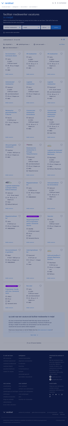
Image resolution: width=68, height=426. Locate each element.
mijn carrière (24, 6)
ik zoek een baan (6, 6)
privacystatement (52, 412)
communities (7, 388)
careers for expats (8, 371)
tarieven (21, 371)
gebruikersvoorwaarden (39, 412)
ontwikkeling (7, 386)
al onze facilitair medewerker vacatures (22, 332)
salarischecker (7, 402)
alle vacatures (7, 358)
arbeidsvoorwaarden (9, 396)
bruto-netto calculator (9, 404)
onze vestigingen (23, 394)
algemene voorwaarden (25, 361)
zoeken (56, 27)
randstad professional (9, 363)
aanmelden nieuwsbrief (25, 377)
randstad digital (8, 366)
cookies (61, 412)
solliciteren (6, 394)
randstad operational (9, 361)
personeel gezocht (24, 374)
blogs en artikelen (8, 399)
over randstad (33, 6)
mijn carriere (7, 383)
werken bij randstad (24, 412)
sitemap (62, 414)
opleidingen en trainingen (10, 391)
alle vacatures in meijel (44, 330)
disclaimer (55, 414)
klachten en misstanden (25, 399)
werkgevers (16, 6)
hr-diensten (22, 363)
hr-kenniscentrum (24, 369)
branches (21, 366)
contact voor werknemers (26, 388)
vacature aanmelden (24, 358)
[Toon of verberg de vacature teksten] (63, 40)
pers (20, 396)
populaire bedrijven (9, 369)
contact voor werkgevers (26, 391)
